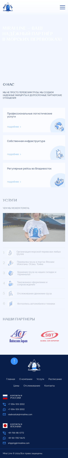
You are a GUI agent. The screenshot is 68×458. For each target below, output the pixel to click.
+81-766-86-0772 (16, 433)
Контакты (49, 385)
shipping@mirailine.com (19, 443)
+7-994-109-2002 (16, 404)
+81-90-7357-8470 (16, 438)
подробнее (13, 128)
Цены (16, 385)
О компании (25, 379)
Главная (10, 379)
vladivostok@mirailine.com (20, 414)
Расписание (55, 379)
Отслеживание (32, 385)
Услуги (40, 379)
